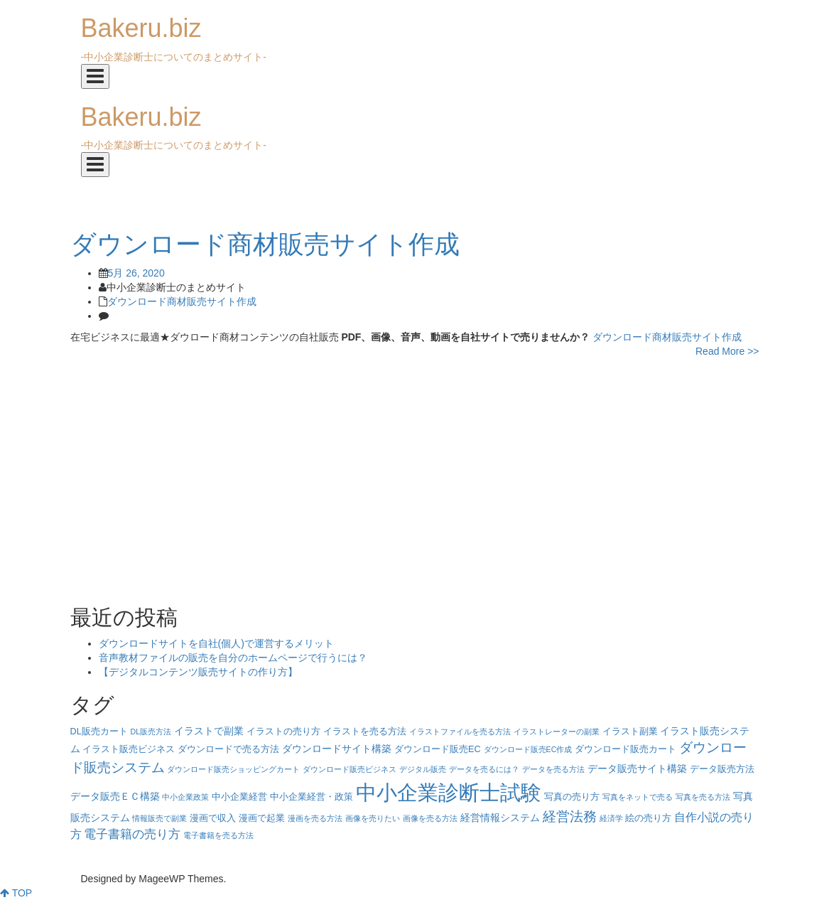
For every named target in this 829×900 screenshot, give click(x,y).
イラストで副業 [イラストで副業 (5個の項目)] (209, 730)
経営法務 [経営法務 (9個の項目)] (570, 816)
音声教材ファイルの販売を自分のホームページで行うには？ (233, 657)
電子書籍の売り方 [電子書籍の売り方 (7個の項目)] (132, 834)
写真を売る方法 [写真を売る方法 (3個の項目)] (703, 797)
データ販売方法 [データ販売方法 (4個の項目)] (722, 769)
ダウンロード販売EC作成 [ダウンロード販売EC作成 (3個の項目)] (528, 749)
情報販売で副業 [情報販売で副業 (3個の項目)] (159, 818)
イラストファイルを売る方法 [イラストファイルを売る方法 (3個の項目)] (460, 731)
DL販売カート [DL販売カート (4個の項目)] (99, 731)
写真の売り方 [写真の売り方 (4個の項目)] (572, 797)
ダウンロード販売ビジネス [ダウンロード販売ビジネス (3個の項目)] (349, 769)
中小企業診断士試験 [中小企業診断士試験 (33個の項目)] (448, 792)
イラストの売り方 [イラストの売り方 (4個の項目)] (283, 731)
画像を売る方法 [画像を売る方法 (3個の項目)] (430, 818)
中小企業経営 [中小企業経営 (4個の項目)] (239, 797)
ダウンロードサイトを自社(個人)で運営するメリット (216, 643)
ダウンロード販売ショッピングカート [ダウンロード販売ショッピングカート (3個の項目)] (233, 769)
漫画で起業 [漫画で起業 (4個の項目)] (262, 818)
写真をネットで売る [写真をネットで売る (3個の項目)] (637, 797)
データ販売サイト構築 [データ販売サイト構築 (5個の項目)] (637, 768)
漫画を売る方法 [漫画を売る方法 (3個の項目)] (315, 818)
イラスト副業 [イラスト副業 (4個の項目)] (630, 731)
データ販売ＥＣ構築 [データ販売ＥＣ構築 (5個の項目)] (115, 796)
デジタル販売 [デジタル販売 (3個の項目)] (422, 769)
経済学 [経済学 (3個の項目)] (611, 818)
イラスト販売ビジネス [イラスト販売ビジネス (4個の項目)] (128, 749)
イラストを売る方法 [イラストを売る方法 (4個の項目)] (364, 731)
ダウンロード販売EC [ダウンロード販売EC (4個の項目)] (437, 749)
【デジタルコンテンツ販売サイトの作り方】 (198, 671)
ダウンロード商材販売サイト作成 (181, 301)
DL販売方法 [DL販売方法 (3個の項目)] (151, 731)
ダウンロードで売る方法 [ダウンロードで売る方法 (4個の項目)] (228, 749)
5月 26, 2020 (136, 273)
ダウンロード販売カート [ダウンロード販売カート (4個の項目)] (625, 749)
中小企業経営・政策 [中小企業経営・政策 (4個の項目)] (311, 797)
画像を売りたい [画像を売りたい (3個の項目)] (372, 818)
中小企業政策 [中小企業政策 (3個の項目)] (185, 797)
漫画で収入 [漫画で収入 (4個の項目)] (213, 818)
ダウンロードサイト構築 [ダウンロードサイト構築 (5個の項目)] (336, 748)
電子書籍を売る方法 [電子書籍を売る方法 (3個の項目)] (218, 835)
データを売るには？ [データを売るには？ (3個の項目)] (484, 769)
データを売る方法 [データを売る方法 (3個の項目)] (553, 769)
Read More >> (727, 351)
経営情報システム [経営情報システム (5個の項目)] (500, 817)
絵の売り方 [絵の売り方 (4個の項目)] (648, 818)
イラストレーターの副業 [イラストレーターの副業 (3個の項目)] (557, 731)
